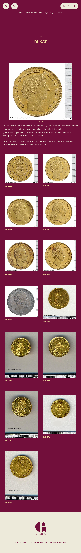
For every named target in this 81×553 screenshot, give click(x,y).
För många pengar (47, 13)
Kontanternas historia (28, 13)
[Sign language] (63, 6)
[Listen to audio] (69, 6)
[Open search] (14, 6)
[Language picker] (75, 6)
